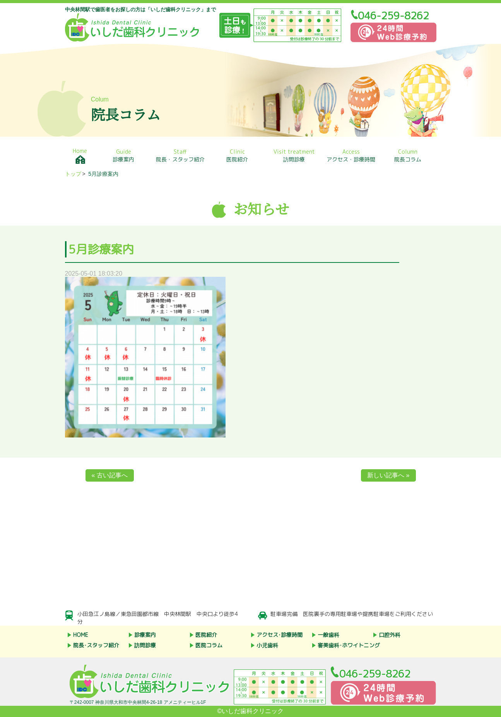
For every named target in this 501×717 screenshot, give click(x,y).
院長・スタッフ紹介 (180, 155)
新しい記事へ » (388, 475)
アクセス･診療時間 (279, 634)
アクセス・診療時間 (351, 155)
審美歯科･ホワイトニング (349, 645)
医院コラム (208, 645)
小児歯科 (267, 645)
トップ (73, 174)
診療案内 (123, 155)
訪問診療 (294, 155)
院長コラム (408, 155)
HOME (80, 634)
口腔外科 (389, 634)
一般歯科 (328, 634)
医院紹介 (237, 155)
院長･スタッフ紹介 (96, 645)
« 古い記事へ (110, 475)
